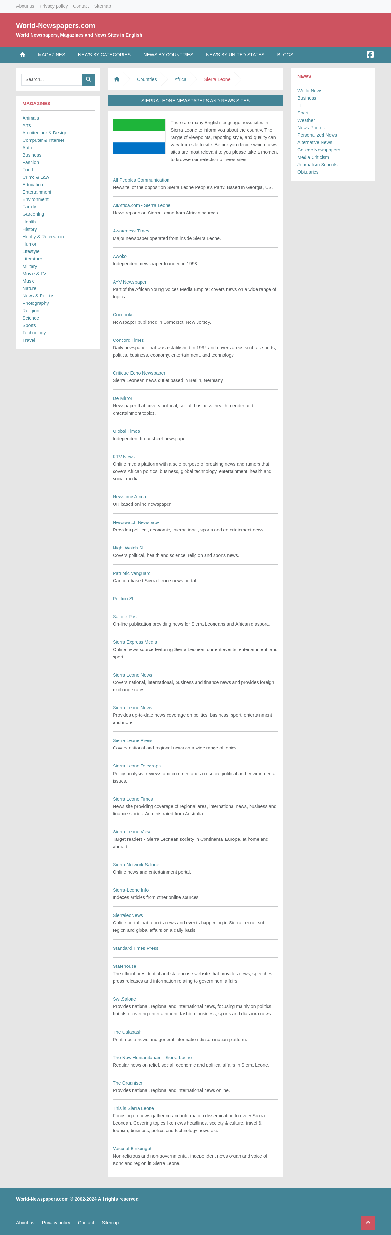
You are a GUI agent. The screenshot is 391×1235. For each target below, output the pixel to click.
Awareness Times (131, 230)
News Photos (311, 127)
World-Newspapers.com (55, 26)
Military (30, 266)
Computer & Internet (43, 140)
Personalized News (317, 135)
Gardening (33, 214)
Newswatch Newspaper (137, 522)
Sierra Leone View (131, 831)
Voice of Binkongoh (132, 1148)
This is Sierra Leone (133, 1108)
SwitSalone (124, 999)
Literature (32, 258)
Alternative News (314, 142)
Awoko (120, 256)
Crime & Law (36, 177)
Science (31, 318)
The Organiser (127, 1082)
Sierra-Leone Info (131, 890)
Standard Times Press (136, 948)
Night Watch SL (129, 547)
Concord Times (128, 340)
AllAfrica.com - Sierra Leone (141, 205)
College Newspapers (318, 149)
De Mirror (122, 398)
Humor (29, 244)
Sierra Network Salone (136, 864)
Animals (31, 118)
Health (29, 221)
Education (33, 184)
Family (29, 206)
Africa (180, 79)
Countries (147, 79)
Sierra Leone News (132, 674)
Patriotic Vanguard (131, 573)
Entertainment (37, 192)
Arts (27, 125)
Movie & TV (34, 273)
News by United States (235, 54)
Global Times (126, 431)
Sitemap (102, 6)
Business (32, 155)
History (30, 229)
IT (299, 105)
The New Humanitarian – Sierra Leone (152, 1057)
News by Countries (168, 54)
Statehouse (124, 966)
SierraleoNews (128, 915)
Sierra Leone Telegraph (137, 765)
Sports (29, 325)
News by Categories (104, 54)
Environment (36, 199)
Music (29, 281)
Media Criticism (313, 157)
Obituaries (308, 172)
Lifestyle (31, 251)
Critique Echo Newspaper (139, 373)
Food (28, 169)
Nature (29, 288)
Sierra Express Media (135, 642)
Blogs (285, 54)
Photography (36, 303)
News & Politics (38, 295)
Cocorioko (123, 314)
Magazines (51, 54)
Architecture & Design (45, 132)
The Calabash (127, 1032)
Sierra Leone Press (132, 740)
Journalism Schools (317, 164)
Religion (31, 310)
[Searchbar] (51, 80)
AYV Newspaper (130, 282)
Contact (81, 6)
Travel (29, 340)
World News (309, 90)
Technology (34, 332)
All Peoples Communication (141, 180)
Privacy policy (54, 6)
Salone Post (125, 616)
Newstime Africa (129, 496)
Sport (302, 112)
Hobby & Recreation (43, 236)
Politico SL (124, 598)
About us (25, 6)
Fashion (31, 162)
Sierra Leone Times (133, 799)
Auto (27, 147)
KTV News (124, 456)
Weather (306, 120)
